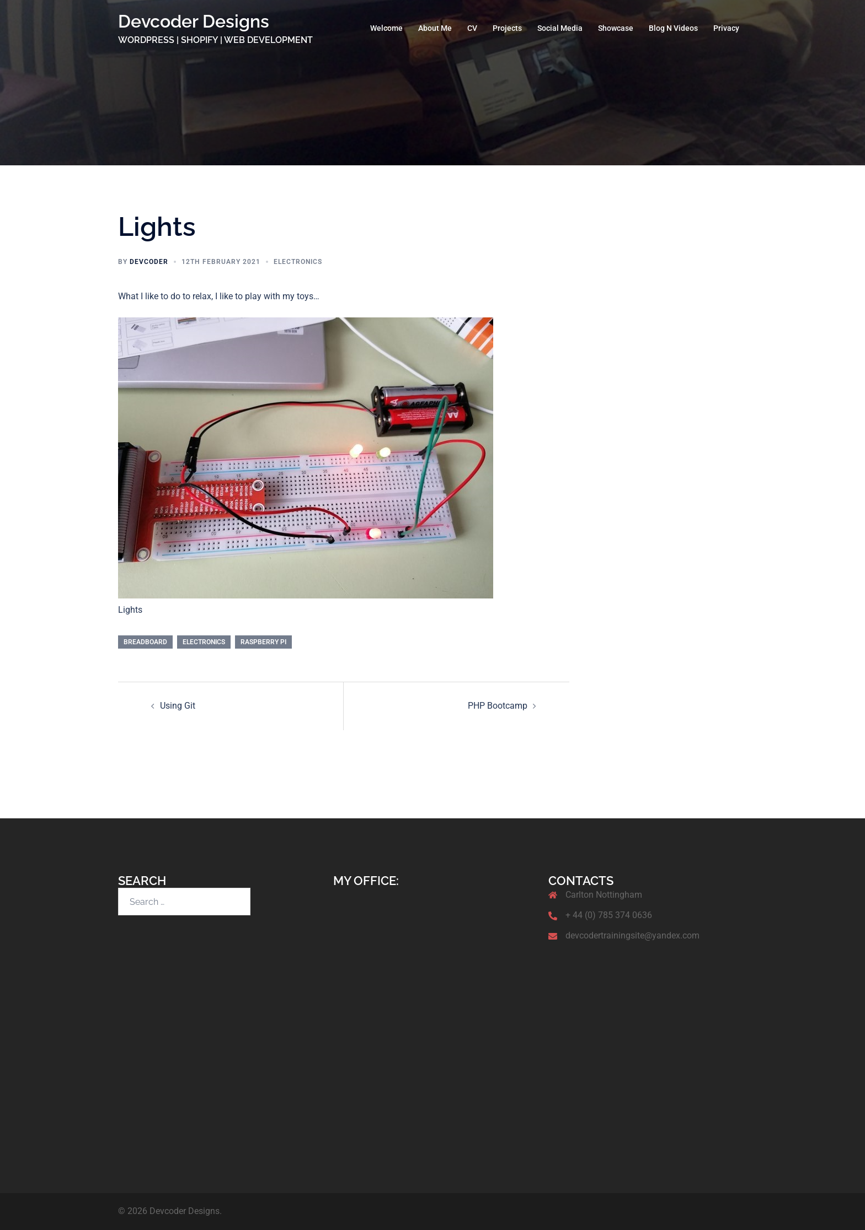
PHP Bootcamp (497, 705)
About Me (435, 28)
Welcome (386, 28)
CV (472, 28)
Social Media (560, 28)
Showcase (615, 28)
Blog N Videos (673, 28)
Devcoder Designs (193, 21)
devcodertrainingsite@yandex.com (632, 935)
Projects (507, 28)
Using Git (177, 705)
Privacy (726, 28)
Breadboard (145, 642)
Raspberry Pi (263, 642)
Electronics (298, 262)
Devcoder (149, 262)
